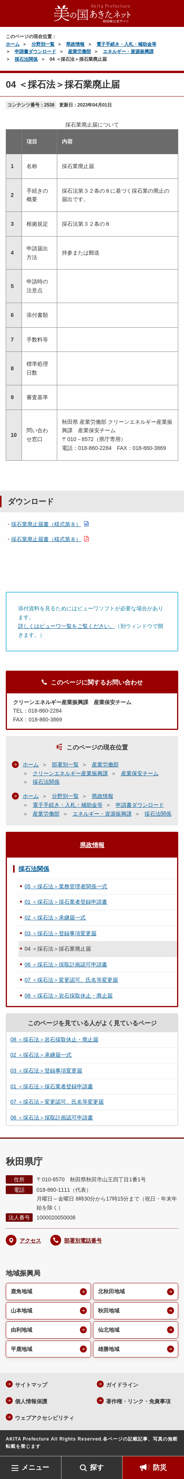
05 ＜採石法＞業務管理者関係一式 (66, 886)
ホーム (13, 44)
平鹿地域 (21, 1349)
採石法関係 (26, 59)
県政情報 (75, 44)
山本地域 (21, 1310)
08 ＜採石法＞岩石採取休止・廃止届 (69, 996)
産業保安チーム (140, 773)
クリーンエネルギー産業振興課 (70, 773)
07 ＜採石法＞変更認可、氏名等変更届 (71, 980)
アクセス (30, 1240)
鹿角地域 (21, 1291)
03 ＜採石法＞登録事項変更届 (60, 933)
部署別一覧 (65, 764)
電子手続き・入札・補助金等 (126, 44)
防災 (160, 1467)
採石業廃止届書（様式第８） (46, 524)
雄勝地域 (108, 1349)
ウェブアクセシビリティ (44, 1418)
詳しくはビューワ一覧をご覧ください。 (66, 626)
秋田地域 (108, 1310)
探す (97, 1467)
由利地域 (21, 1330)
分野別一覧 (43, 44)
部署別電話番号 (83, 1240)
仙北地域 (108, 1330)
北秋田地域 (111, 1291)
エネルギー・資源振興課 (128, 51)
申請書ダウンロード (35, 51)
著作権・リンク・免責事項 (138, 1401)
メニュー (35, 1467)
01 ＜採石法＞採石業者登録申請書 (66, 902)
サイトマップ (31, 1385)
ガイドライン (122, 1385)
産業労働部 (79, 51)
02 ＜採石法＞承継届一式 (55, 917)
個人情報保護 (31, 1401)
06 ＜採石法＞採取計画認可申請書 (66, 964)
